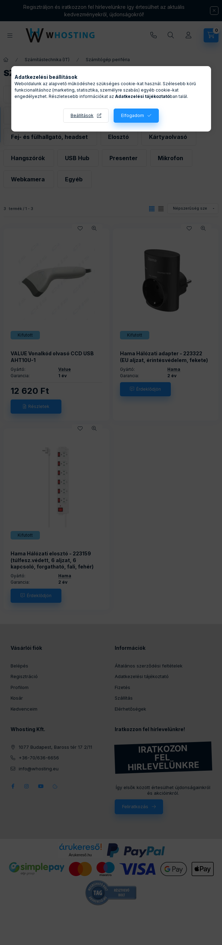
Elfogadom (132, 115)
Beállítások (82, 115)
